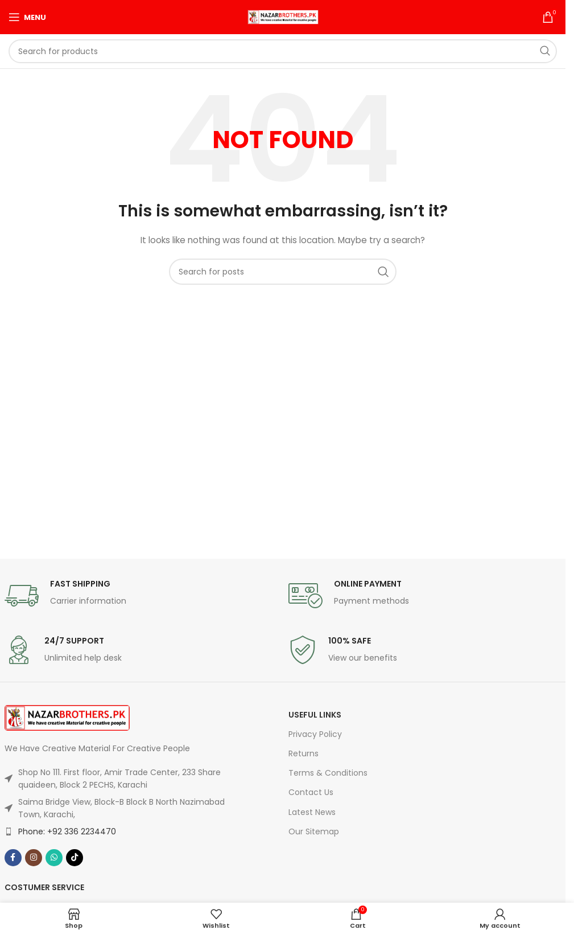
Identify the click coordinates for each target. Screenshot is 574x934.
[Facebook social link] (13, 857)
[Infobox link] (141, 596)
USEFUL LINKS (314, 714)
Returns (303, 753)
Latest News (312, 812)
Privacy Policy (315, 734)
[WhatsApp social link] (54, 857)
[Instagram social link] (33, 857)
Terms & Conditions (327, 773)
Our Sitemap (313, 831)
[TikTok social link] (74, 857)
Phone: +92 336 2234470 (67, 831)
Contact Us (310, 792)
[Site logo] (283, 16)
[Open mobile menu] (27, 17)
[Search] (283, 51)
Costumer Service (44, 887)
